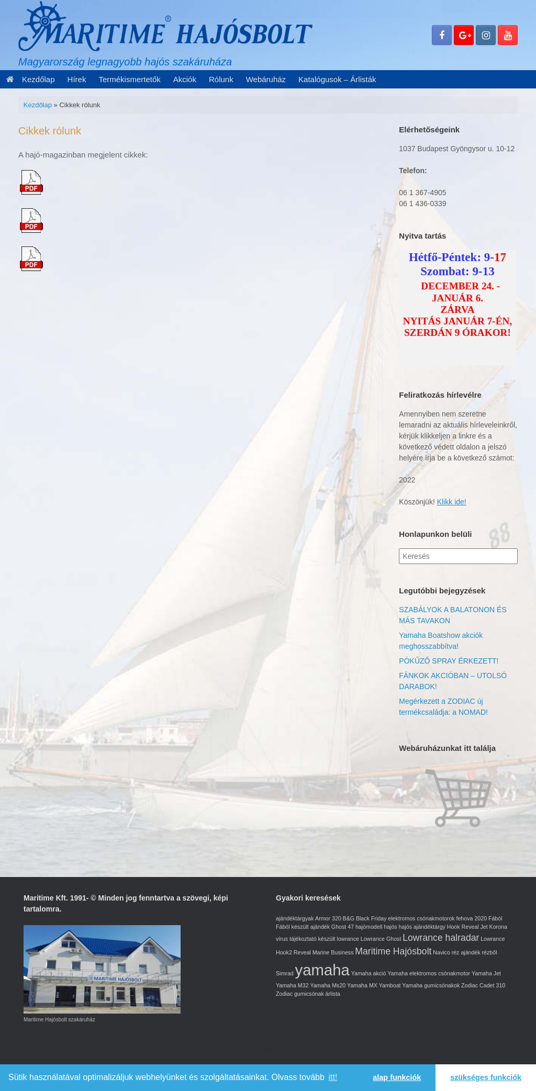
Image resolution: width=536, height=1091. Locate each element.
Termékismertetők (129, 79)
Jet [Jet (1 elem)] (484, 927)
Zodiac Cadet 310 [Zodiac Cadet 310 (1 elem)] (483, 985)
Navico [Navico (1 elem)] (441, 952)
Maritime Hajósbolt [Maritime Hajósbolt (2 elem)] (393, 951)
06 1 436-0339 (422, 203)
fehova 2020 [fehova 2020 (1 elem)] (471, 918)
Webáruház (266, 79)
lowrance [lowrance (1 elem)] (348, 939)
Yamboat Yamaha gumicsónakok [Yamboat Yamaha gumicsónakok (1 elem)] (419, 985)
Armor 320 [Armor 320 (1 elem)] (328, 918)
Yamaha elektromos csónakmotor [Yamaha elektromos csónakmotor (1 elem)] (428, 973)
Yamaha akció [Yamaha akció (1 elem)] (368, 973)
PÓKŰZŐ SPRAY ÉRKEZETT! (448, 661)
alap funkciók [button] (397, 1077)
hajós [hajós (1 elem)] (390, 927)
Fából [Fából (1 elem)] (495, 918)
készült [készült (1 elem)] (326, 939)
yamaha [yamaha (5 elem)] (322, 969)
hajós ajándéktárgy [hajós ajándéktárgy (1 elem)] (421, 927)
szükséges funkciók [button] (485, 1077)
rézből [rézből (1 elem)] (489, 952)
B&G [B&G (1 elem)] (349, 918)
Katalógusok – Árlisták (337, 79)
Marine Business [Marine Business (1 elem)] (333, 952)
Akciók (184, 79)
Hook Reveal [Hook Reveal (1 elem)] (463, 927)
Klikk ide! (451, 502)
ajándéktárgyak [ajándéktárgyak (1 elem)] (295, 918)
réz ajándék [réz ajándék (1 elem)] (466, 952)
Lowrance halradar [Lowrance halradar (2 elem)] (441, 937)
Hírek (77, 79)
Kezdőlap (30, 79)
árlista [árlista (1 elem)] (333, 994)
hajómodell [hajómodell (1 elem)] (369, 927)
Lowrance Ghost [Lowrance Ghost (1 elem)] (381, 939)
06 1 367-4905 (422, 192)
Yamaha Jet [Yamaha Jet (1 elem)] (486, 973)
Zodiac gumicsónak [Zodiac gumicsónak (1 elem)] (300, 994)
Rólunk (221, 79)
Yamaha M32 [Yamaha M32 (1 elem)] (292, 985)
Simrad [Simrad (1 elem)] (285, 973)
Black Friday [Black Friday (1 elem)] (371, 918)
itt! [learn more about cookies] (333, 1077)
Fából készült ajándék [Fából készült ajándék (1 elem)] (303, 927)
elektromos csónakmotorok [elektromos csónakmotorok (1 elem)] (421, 918)
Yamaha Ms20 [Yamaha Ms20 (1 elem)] (327, 985)
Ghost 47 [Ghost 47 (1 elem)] (342, 927)
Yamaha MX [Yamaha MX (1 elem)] (362, 985)
